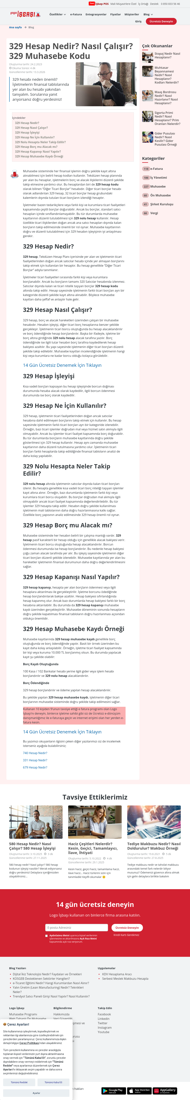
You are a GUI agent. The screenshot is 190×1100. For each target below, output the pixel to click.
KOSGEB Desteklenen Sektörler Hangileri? (41, 979)
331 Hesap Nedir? (35, 760)
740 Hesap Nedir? (35, 753)
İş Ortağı (143, 4)
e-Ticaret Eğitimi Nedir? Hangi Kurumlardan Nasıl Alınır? (51, 983)
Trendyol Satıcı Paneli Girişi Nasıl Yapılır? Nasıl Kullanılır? (51, 996)
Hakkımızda (62, 1014)
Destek (154, 4)
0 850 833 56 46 (170, 4)
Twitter (102, 1023)
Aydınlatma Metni (59, 935)
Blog (146, 14)
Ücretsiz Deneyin (161, 21)
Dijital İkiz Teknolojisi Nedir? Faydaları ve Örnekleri (47, 974)
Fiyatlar (115, 14)
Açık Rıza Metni (88, 938)
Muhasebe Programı (23, 1014)
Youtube (103, 1032)
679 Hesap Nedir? (35, 767)
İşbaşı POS (102, 4)
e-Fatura (76, 14)
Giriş (138, 21)
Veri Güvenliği (63, 1019)
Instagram (105, 1028)
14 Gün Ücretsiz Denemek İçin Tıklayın (62, 365)
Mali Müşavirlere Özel (123, 4)
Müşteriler (132, 14)
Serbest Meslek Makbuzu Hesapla (125, 979)
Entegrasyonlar (96, 14)
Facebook (104, 1014)
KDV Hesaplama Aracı (117, 974)
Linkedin (103, 1019)
